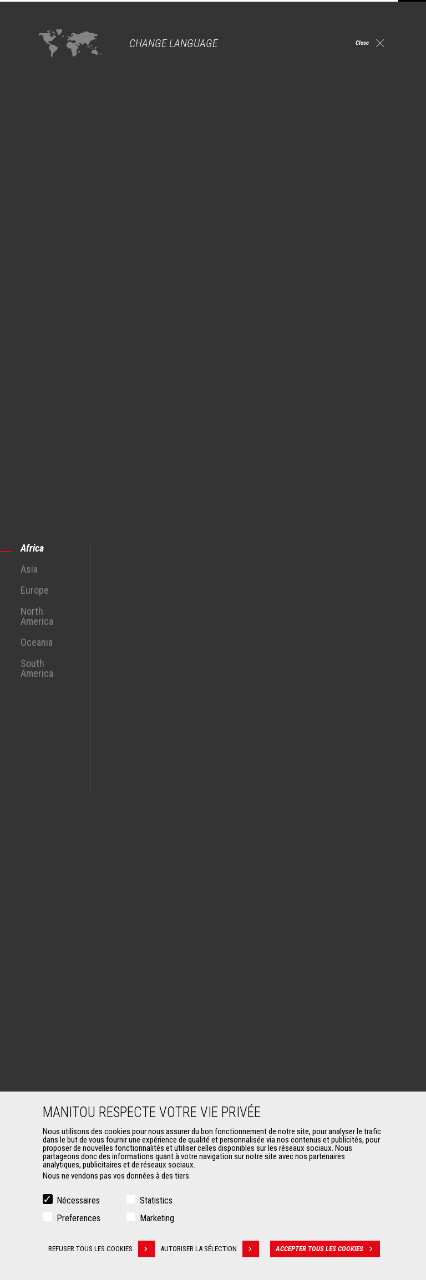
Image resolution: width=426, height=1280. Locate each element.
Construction (62, 955)
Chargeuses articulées (264, 982)
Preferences (78, 1218)
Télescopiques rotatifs (264, 969)
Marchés (50, 924)
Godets (53, 1063)
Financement (249, 1063)
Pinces (52, 1076)
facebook (271, 864)
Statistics (156, 1200)
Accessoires (56, 1044)
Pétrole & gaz (63, 982)
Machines (238, 924)
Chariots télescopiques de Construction (291, 942)
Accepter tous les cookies (332, 1249)
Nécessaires (78, 1200)
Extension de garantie (262, 1076)
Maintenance (249, 1089)
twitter (371, 864)
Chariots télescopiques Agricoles (281, 955)
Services (236, 1044)
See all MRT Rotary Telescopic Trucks (93, 781)
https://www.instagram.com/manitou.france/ (321, 864)
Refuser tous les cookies (100, 1249)
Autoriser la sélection (215, 1249)
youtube (346, 864)
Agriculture (59, 942)
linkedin (296, 864)
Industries (57, 969)
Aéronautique (63, 995)
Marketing (157, 1218)
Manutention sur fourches (82, 1089)
